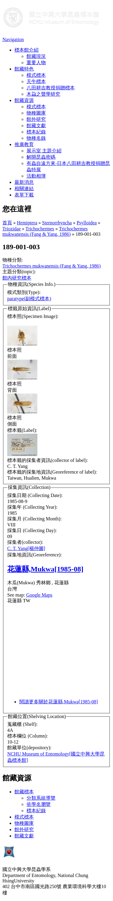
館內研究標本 (16, 277)
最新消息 (24, 182)
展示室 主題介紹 (44, 150)
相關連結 (24, 188)
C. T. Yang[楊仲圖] (26, 548)
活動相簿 (36, 175)
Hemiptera (27, 222)
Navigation (13, 39)
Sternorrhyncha (57, 222)
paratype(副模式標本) (29, 298)
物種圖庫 (36, 112)
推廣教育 (24, 144)
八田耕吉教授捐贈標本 (51, 87)
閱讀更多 (58, 701)
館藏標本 (24, 791)
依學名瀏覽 (39, 804)
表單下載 (24, 194)
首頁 (7, 222)
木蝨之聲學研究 (43, 94)
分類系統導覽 (41, 798)
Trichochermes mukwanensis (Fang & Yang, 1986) (45, 231)
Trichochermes (39, 228)
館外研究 (36, 119)
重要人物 (36, 62)
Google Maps (39, 594)
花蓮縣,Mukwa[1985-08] (45, 569)
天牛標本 (36, 81)
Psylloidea (87, 222)
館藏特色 (24, 68)
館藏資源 (24, 100)
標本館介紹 (26, 49)
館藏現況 (36, 56)
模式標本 (36, 75)
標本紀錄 (36, 131)
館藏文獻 (36, 125)
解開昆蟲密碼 (41, 157)
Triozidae (11, 228)
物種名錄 (36, 138)
